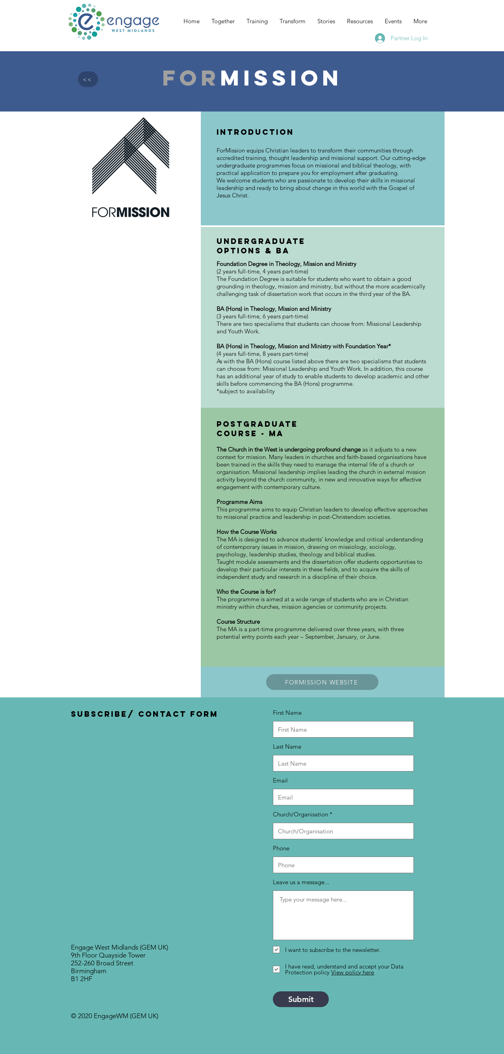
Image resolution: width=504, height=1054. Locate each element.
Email (280, 780)
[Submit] (301, 999)
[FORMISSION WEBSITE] (322, 682)
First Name (287, 713)
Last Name (287, 746)
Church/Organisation (300, 814)
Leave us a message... (301, 882)
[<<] (88, 79)
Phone (281, 848)
